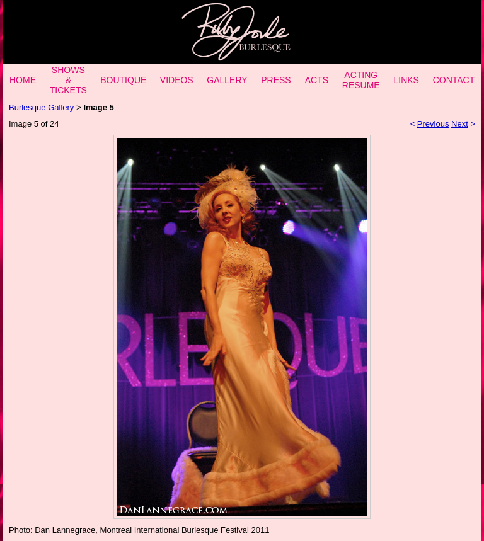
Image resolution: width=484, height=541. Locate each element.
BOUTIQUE (123, 80)
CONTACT (454, 80)
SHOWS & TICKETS (68, 80)
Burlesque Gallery (41, 107)
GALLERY (227, 80)
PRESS (276, 80)
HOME (22, 80)
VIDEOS (176, 80)
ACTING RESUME (361, 80)
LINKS (405, 80)
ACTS (316, 80)
